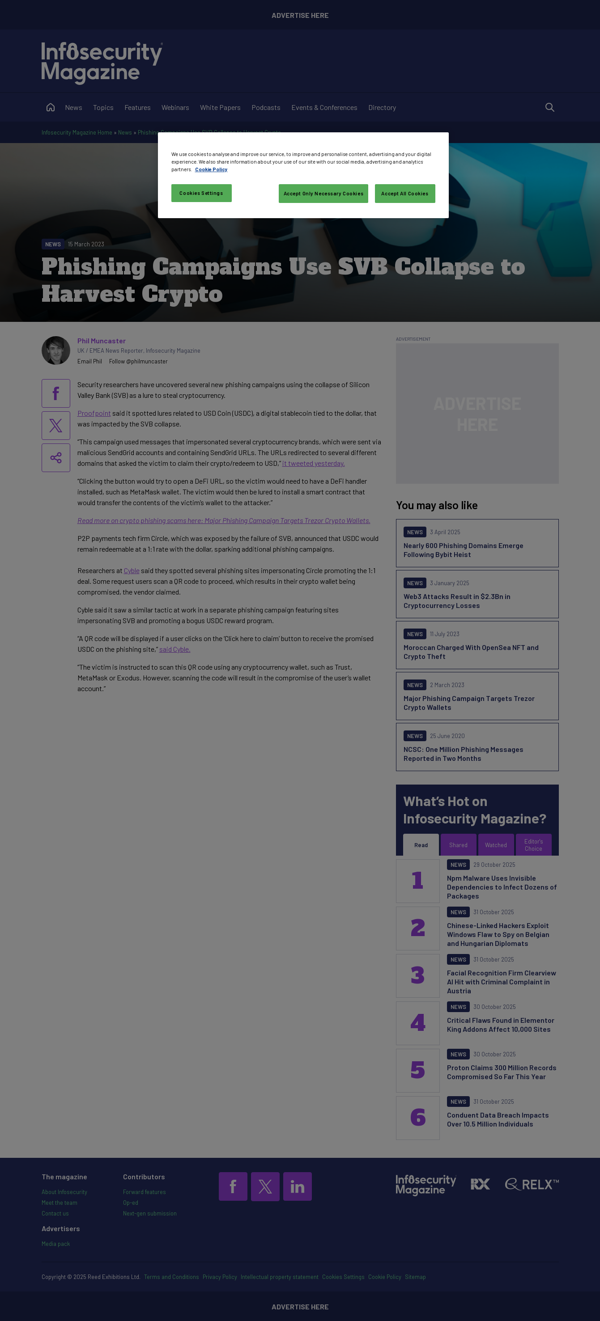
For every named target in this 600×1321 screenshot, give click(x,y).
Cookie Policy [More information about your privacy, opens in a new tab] (211, 169)
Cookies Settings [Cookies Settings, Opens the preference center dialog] (201, 193)
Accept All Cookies (404, 193)
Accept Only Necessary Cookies (324, 193)
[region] (303, 175)
